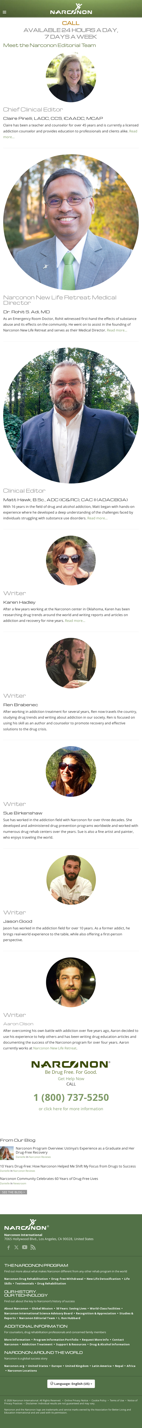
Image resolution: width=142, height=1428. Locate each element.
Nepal (119, 1366)
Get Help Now (71, 1078)
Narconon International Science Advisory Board (38, 1313)
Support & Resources (71, 1344)
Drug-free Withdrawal (67, 1279)
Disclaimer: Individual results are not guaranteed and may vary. (60, 1403)
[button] (71, 1386)
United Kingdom (77, 1366)
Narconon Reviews (40, 1157)
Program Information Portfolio (56, 1340)
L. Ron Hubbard (69, 1318)
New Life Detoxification (104, 1279)
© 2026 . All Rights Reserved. (32, 1400)
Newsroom (19, 1183)
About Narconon (16, 1308)
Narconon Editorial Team (37, 1318)
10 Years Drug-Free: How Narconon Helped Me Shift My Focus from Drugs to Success (68, 1166)
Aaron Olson (18, 1023)
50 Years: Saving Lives (71, 1308)
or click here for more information (71, 1109)
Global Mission (42, 1308)
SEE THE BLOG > (13, 1192)
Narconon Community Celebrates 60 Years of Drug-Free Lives (49, 1178)
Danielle (21, 1157)
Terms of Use (117, 1400)
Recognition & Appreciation (96, 1313)
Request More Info (95, 1340)
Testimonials (24, 1283)
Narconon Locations (22, 1370)
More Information (17, 1340)
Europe (57, 1366)
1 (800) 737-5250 (71, 1097)
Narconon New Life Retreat (54, 1048)
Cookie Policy (99, 1400)
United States (38, 1366)
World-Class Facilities (105, 1308)
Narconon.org (14, 1366)
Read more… (117, 330)
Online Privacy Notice (76, 1400)
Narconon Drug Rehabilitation (26, 1279)
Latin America (102, 1366)
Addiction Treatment (37, 1344)
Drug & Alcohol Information (110, 1344)
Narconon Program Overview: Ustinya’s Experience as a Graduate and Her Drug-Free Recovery (75, 1150)
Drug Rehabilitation (51, 1283)
